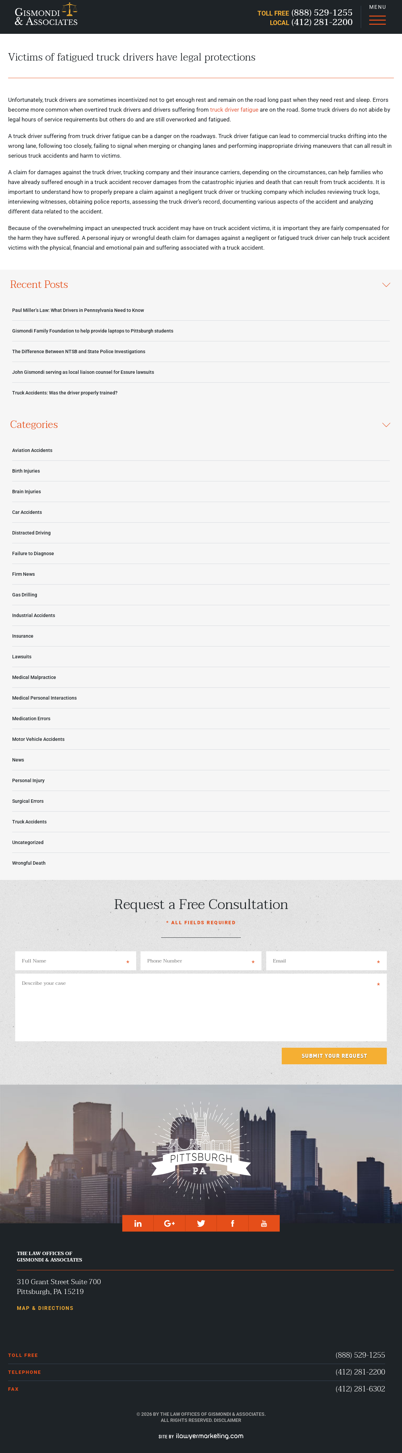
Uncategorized (28, 842)
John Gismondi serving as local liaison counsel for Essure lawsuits (83, 372)
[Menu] (377, 17)
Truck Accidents (29, 821)
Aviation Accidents (32, 450)
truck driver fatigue (234, 109)
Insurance (22, 636)
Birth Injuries (26, 471)
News (18, 760)
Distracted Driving (31, 533)
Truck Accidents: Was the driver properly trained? (65, 392)
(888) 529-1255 (360, 1355)
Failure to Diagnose (33, 553)
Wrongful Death (29, 863)
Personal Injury (28, 780)
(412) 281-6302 (360, 1389)
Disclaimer (227, 1420)
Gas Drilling (24, 594)
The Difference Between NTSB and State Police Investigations (78, 351)
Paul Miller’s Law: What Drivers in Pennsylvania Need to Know (78, 310)
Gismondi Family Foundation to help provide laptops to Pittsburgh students (92, 331)
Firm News (23, 574)
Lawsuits (21, 656)
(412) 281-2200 (360, 1372)
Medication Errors (31, 718)
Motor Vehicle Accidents (38, 739)
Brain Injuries (26, 491)
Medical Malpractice (34, 677)
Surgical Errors (28, 801)
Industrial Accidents (33, 615)
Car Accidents (27, 512)
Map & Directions (45, 1308)
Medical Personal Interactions (44, 698)
